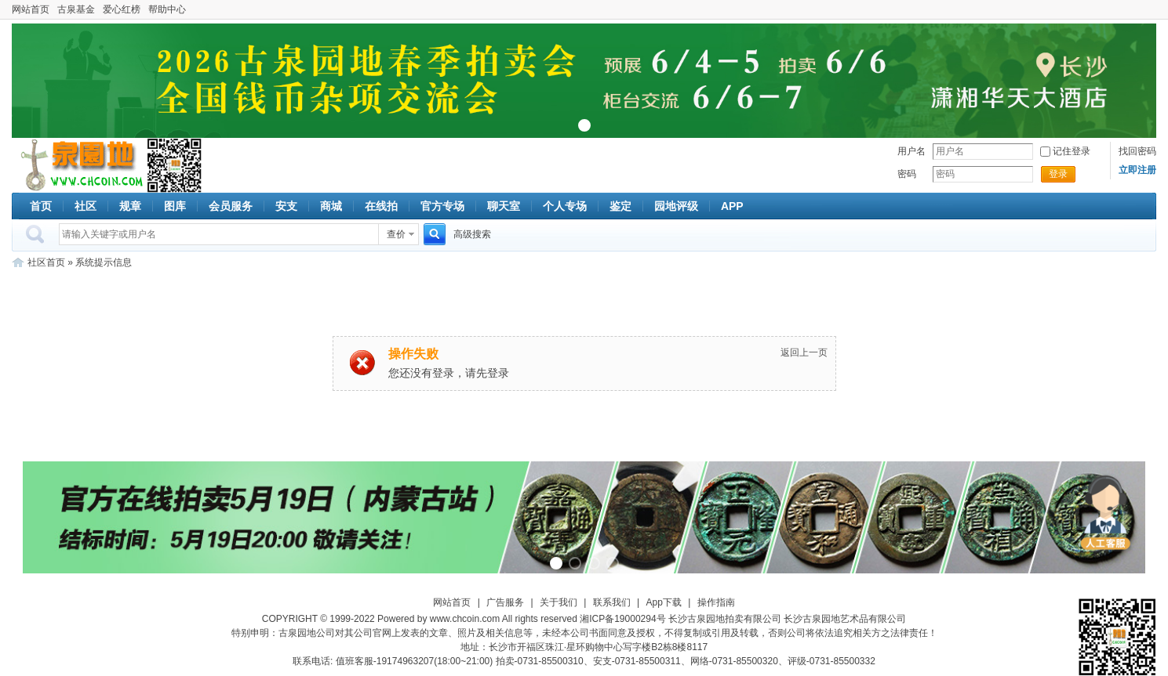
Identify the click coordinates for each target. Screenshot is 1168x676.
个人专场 (565, 206)
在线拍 (381, 206)
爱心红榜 (121, 9)
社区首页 (46, 262)
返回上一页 (804, 352)
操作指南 (716, 602)
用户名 (911, 151)
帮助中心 (167, 9)
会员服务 (231, 206)
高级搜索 (472, 234)
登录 (1058, 173)
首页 (41, 206)
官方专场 (442, 206)
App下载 (664, 602)
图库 (175, 206)
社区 (85, 206)
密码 (906, 173)
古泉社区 (79, 165)
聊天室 (503, 206)
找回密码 (1137, 151)
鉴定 (620, 206)
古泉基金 (76, 9)
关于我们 (558, 602)
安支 (286, 206)
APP (732, 206)
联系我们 (612, 602)
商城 (331, 206)
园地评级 (676, 206)
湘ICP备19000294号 (622, 618)
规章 (130, 206)
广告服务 (505, 602)
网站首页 (30, 9)
